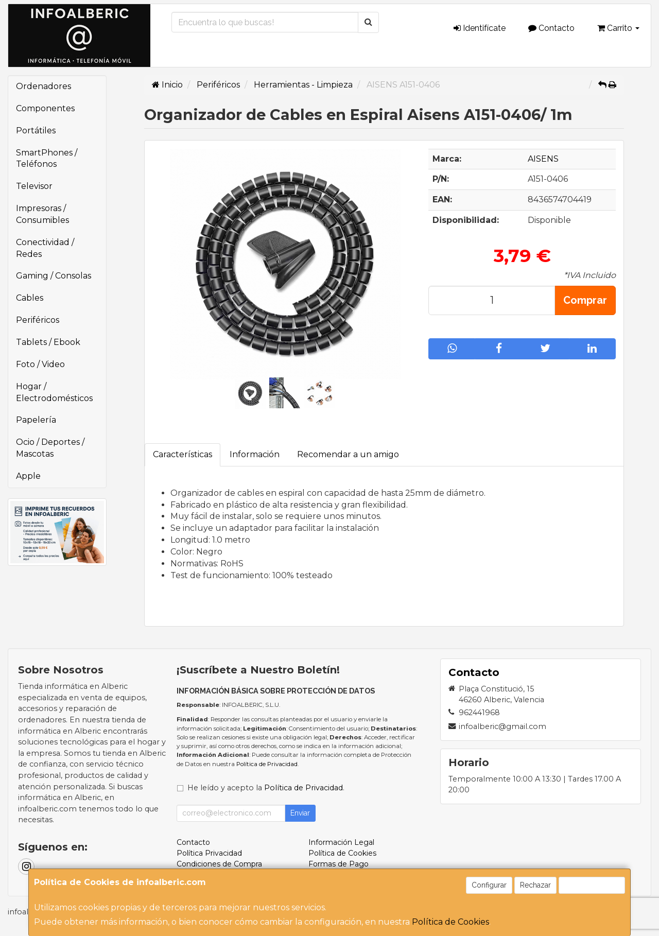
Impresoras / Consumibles (42, 214)
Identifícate (480, 28)
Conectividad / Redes (45, 248)
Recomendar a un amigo (348, 454)
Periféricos (37, 320)
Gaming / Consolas (53, 276)
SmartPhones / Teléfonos (46, 158)
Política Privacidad (209, 853)
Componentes (45, 108)
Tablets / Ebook (48, 342)
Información (255, 454)
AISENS (543, 159)
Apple (28, 476)
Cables (29, 298)
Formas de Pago (338, 864)
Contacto (551, 28)
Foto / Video (40, 364)
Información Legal (341, 842)
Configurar (489, 885)
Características (182, 454)
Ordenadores (43, 86)
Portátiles (36, 130)
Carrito (618, 28)
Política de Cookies (450, 922)
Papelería (36, 420)
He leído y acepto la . (265, 787)
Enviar (300, 813)
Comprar (585, 300)
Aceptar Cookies (591, 885)
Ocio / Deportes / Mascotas (50, 448)
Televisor (34, 186)
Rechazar (535, 885)
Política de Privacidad (267, 764)
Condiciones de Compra (219, 864)
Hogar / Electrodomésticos (54, 392)
